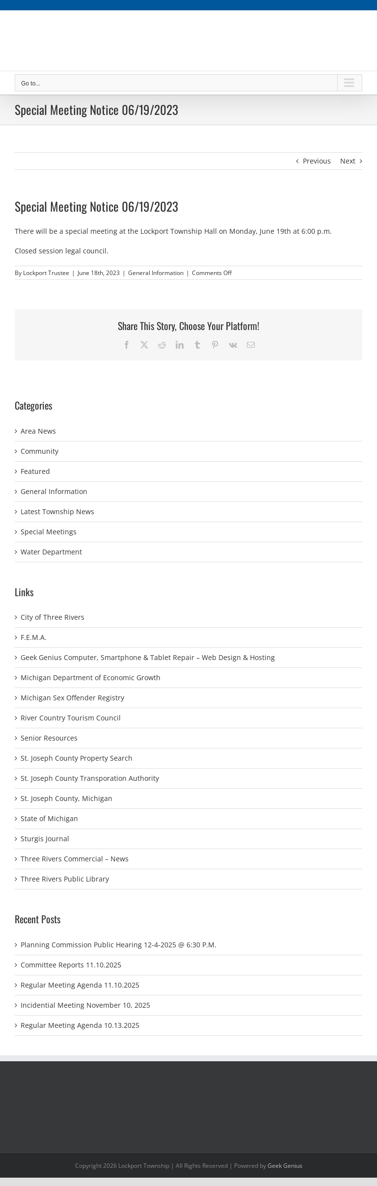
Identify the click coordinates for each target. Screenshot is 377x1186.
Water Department (51, 551)
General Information (156, 273)
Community (39, 451)
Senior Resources (49, 738)
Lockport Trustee (46, 273)
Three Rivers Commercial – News (75, 858)
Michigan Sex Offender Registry (72, 697)
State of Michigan (49, 818)
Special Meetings (49, 531)
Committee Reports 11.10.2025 (71, 964)
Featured (35, 471)
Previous (317, 160)
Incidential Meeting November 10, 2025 (85, 1005)
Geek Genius (285, 1165)
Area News (38, 431)
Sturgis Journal (45, 838)
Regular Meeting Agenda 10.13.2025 (80, 1025)
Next (347, 160)
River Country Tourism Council (71, 717)
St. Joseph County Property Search (77, 758)
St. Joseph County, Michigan (66, 798)
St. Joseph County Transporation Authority (90, 778)
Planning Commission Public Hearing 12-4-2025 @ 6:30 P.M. (118, 944)
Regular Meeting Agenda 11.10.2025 (80, 985)
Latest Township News (57, 511)
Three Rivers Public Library (65, 878)
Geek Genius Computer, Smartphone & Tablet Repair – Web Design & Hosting (148, 657)
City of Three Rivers (52, 617)
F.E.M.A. (34, 637)
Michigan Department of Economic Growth (91, 677)
